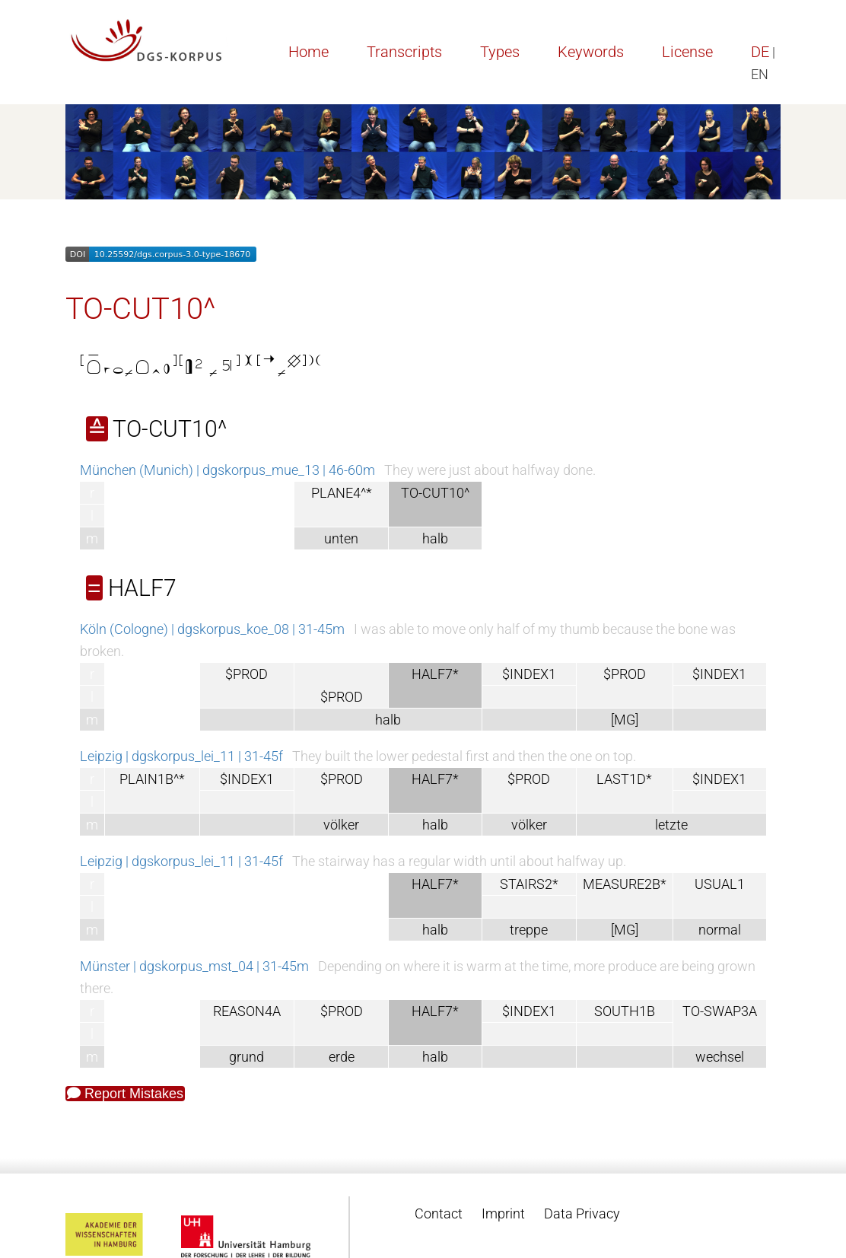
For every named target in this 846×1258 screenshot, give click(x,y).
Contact (439, 1213)
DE (760, 52)
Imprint (503, 1213)
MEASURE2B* (624, 884)
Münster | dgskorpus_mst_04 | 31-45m (194, 966)
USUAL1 (720, 884)
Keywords (591, 52)
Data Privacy (582, 1213)
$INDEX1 (529, 674)
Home (308, 52)
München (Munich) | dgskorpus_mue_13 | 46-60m (227, 470)
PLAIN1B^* (152, 779)
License (687, 52)
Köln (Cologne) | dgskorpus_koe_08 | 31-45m (212, 629)
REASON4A (247, 1011)
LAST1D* (624, 779)
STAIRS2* (529, 884)
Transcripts (404, 52)
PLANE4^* (341, 493)
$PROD (246, 674)
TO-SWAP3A (719, 1011)
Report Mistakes (125, 1093)
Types (500, 52)
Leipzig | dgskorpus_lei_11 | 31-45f (181, 756)
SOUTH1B (624, 1011)
